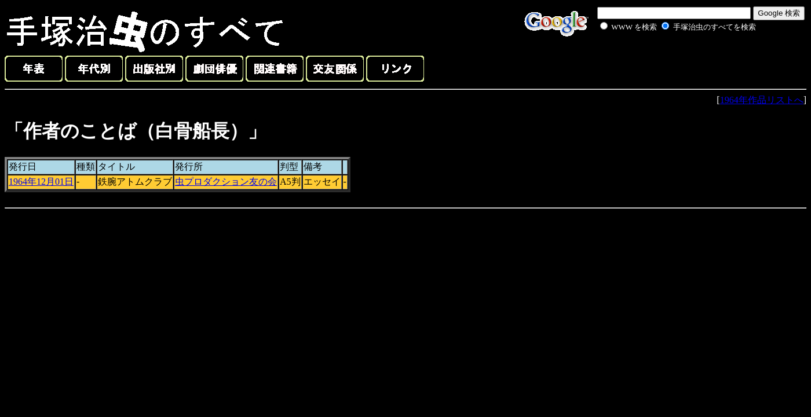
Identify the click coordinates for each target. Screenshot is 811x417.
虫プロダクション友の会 (226, 181)
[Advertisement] (665, 60)
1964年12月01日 (41, 181)
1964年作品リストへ (761, 100)
